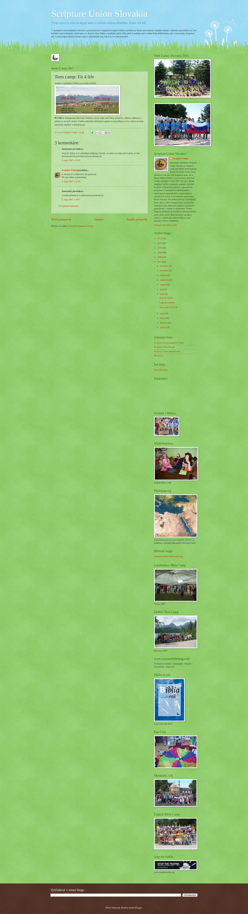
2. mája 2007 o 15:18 (71, 181)
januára (163, 327)
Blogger (138, 908)
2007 (159, 262)
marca (163, 318)
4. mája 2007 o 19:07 (71, 199)
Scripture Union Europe (164, 347)
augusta (163, 284)
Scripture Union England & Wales (169, 343)
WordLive (158, 356)
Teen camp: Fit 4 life (168, 307)
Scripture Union (69, 170)
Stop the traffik (166, 298)
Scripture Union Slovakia (99, 13)
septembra (165, 280)
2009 (159, 252)
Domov (99, 219)
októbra (163, 275)
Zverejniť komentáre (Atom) (80, 226)
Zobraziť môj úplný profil (165, 225)
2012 (159, 238)
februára (164, 323)
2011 (159, 243)
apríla (163, 313)
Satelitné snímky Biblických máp (168, 556)
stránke (126, 121)
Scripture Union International (167, 351)
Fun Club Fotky (161, 370)
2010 (159, 248)
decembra (164, 266)
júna (162, 289)
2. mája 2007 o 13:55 (71, 160)
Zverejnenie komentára (69, 206)
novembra (164, 270)
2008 (159, 257)
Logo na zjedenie (166, 302)
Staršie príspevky (137, 219)
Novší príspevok (61, 219)
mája (162, 294)
